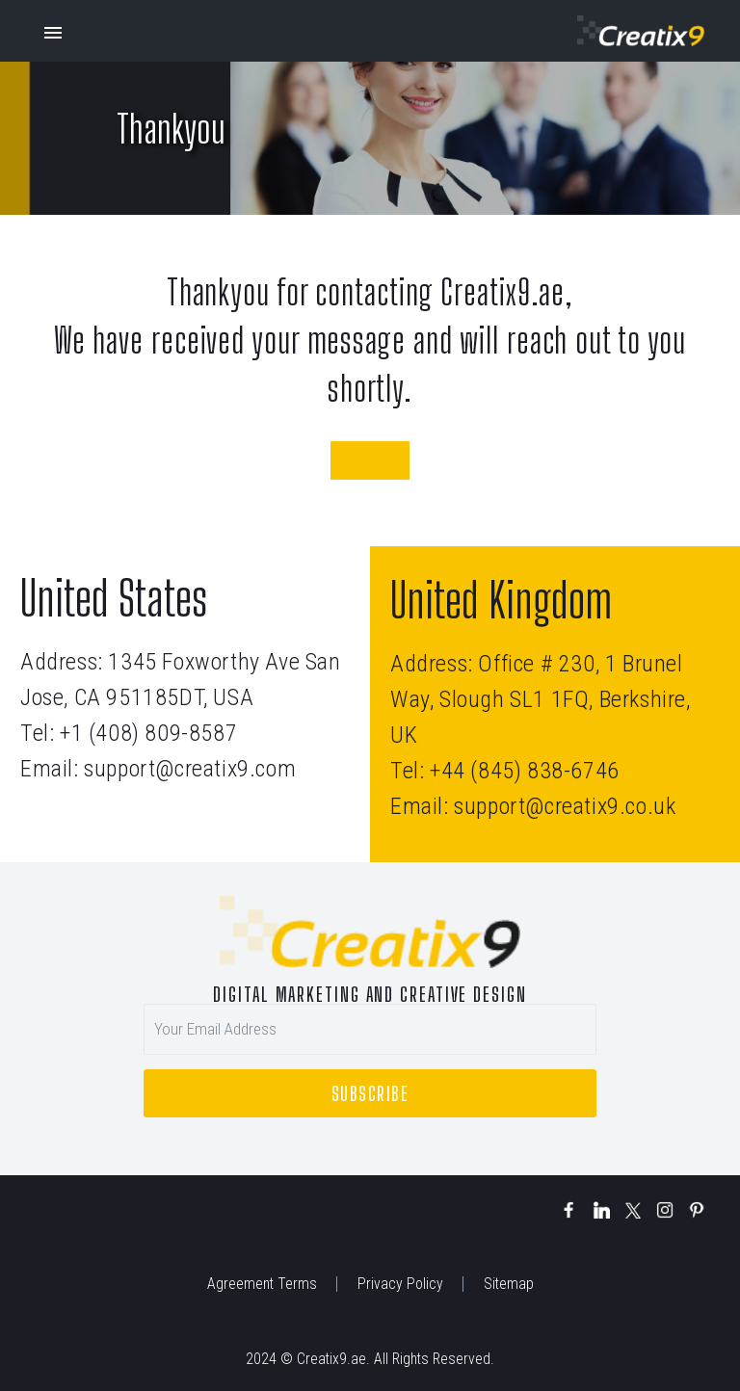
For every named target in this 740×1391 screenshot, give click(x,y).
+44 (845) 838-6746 (525, 770)
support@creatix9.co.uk (564, 806)
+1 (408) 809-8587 (148, 733)
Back (370, 460)
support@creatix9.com (190, 768)
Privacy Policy (400, 1284)
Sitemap (509, 1284)
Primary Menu (53, 33)
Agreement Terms (262, 1284)
